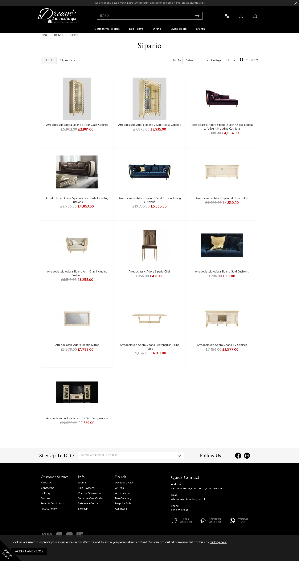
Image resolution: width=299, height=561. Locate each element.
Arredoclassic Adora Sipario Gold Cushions (222, 271)
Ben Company (123, 498)
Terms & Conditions (52, 503)
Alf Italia (120, 488)
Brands (200, 29)
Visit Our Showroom (89, 493)
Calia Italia (121, 509)
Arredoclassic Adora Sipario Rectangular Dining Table (149, 347)
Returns (45, 498)
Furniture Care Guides (90, 498)
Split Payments (86, 488)
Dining (157, 29)
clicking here (218, 542)
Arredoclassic (122, 493)
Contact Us (47, 488)
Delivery (45, 493)
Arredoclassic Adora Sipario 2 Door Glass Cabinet (149, 125)
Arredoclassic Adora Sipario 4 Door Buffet (222, 198)
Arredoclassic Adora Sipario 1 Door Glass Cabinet (77, 125)
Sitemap (83, 509)
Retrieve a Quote (88, 503)
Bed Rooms (136, 29)
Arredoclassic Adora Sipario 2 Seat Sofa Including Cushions (77, 200)
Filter (49, 60)
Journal (82, 483)
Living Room (178, 29)
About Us (46, 483)
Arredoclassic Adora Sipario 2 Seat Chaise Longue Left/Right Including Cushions (221, 127)
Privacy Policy (49, 509)
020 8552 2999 (179, 510)
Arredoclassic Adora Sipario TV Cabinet (222, 345)
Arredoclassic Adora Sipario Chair (150, 271)
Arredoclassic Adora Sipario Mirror (77, 345)
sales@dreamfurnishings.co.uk (188, 499)
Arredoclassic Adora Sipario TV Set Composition (77, 418)
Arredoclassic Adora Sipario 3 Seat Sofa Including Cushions (149, 200)
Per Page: (223, 60)
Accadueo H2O (124, 483)
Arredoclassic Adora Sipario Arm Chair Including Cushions (77, 273)
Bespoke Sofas (123, 503)
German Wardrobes (107, 29)
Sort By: (191, 60)
